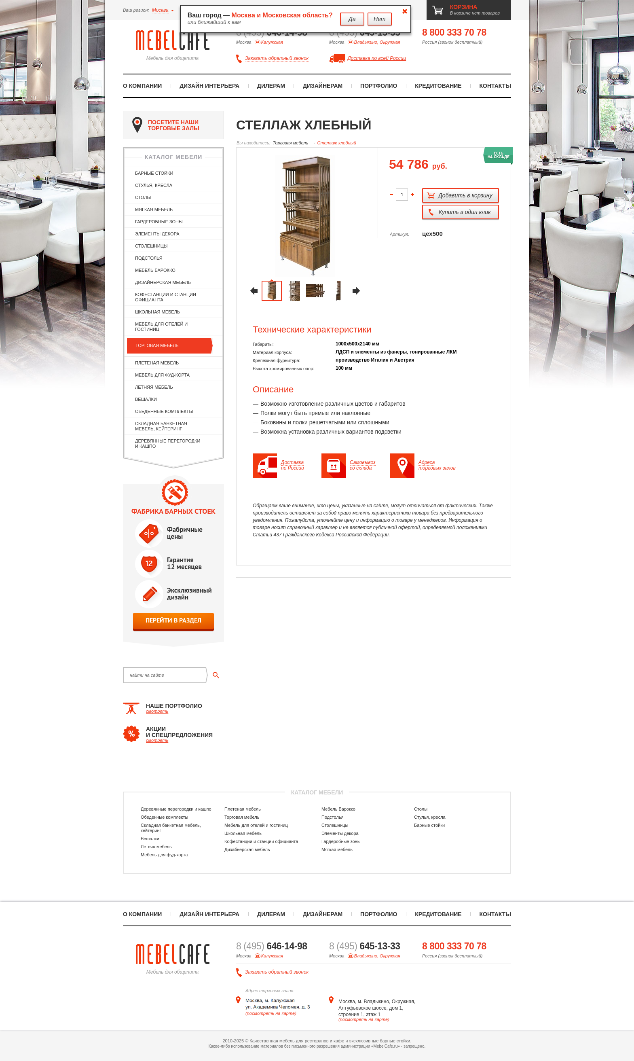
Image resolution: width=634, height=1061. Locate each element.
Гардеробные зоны (159, 221)
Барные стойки (154, 173)
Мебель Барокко (155, 270)
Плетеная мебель (157, 362)
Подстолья (149, 258)
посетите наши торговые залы (165, 125)
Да (352, 19)
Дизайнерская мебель (163, 282)
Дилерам (271, 86)
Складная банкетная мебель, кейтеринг (161, 426)
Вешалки (146, 399)
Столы (143, 197)
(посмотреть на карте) (270, 1013)
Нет (379, 19)
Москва (160, 10)
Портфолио (378, 86)
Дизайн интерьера (209, 86)
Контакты (495, 86)
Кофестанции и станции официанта (165, 297)
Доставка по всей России (376, 58)
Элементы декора (157, 233)
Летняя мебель (154, 387)
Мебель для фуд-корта (162, 375)
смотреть (157, 711)
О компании (142, 86)
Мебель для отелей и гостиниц (161, 327)
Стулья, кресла (153, 185)
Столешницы (151, 246)
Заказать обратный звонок (277, 58)
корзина (464, 7)
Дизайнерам (322, 86)
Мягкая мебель (154, 209)
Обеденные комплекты (164, 411)
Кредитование (438, 86)
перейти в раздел (173, 620)
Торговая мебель (157, 345)
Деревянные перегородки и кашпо (167, 443)
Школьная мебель (157, 311)
